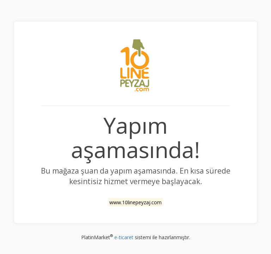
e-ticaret (123, 237)
